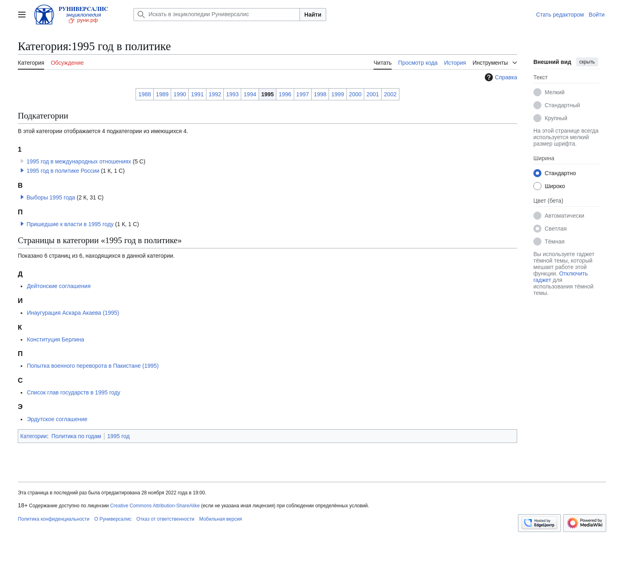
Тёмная (555, 241)
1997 (302, 94)
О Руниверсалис (113, 519)
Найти (312, 14)
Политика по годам (76, 436)
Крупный (556, 118)
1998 (320, 94)
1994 (250, 94)
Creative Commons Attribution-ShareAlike (155, 506)
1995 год (118, 436)
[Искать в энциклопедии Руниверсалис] (217, 14)
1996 (285, 94)
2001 (372, 94)
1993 (232, 94)
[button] (22, 170)
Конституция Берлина (55, 339)
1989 (162, 94)
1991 (197, 94)
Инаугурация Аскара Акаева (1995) (73, 312)
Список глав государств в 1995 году (73, 392)
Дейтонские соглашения (58, 286)
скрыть (587, 62)
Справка (500, 77)
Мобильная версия (220, 519)
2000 (355, 94)
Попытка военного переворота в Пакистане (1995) (93, 365)
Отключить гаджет (560, 276)
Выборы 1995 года (50, 197)
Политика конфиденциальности (53, 519)
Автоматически (564, 215)
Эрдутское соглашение (57, 419)
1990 (180, 94)
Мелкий (555, 92)
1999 (337, 94)
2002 (390, 94)
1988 (144, 94)
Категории (33, 436)
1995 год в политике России (62, 170)
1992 (214, 94)
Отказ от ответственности (165, 519)
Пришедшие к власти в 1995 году (69, 224)
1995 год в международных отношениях (78, 161)
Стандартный (562, 105)
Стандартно (560, 173)
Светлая (556, 228)
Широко (555, 186)
